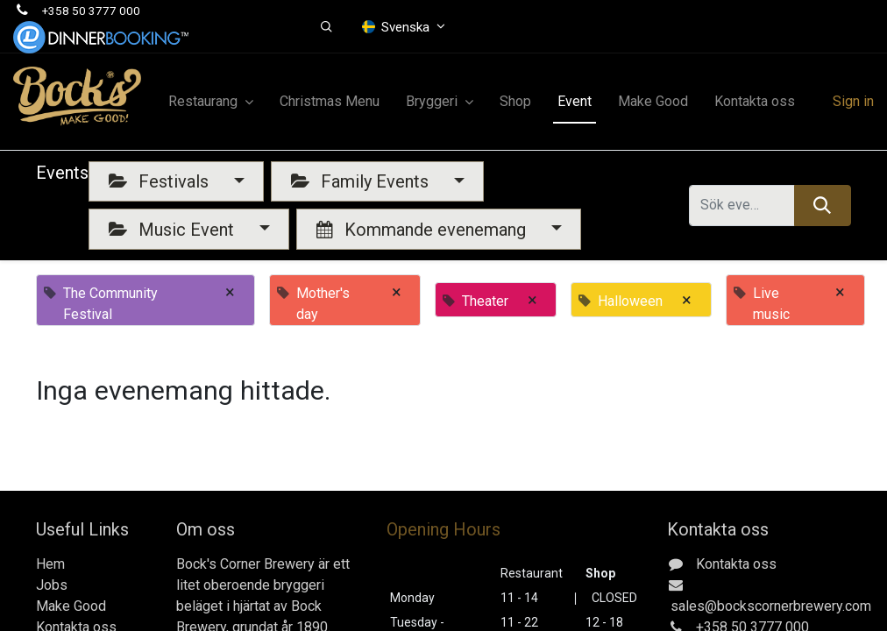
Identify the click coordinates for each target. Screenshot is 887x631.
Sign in (853, 101)
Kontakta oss (736, 564)
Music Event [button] (173, 229)
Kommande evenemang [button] (423, 229)
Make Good (71, 606)
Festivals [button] (161, 181)
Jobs (51, 585)
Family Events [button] (362, 181)
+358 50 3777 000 (91, 11)
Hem (50, 564)
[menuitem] (329, 102)
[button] (326, 27)
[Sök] (822, 205)
